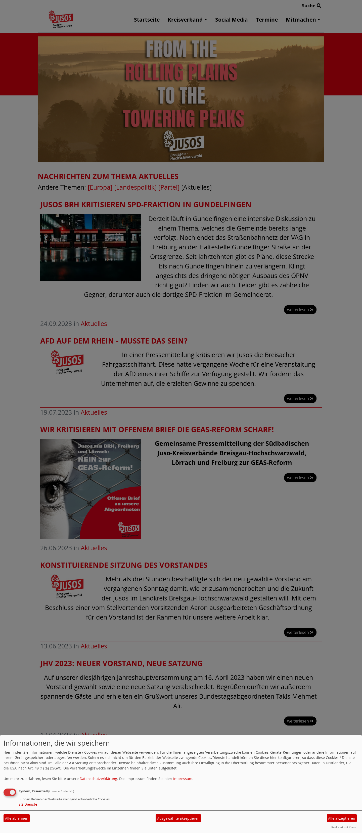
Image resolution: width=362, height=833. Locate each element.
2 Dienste (28, 804)
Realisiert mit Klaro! (343, 827)
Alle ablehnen (16, 818)
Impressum (182, 778)
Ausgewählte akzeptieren (178, 818)
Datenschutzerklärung (98, 778)
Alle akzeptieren (341, 818)
